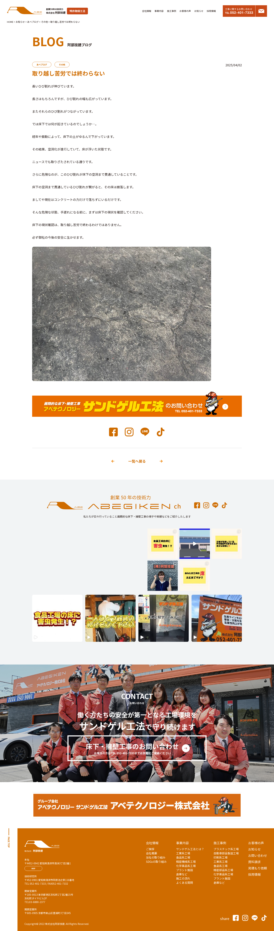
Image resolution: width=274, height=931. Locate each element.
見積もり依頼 (257, 868)
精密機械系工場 (186, 861)
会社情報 (146, 11)
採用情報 (211, 11)
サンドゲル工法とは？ (190, 849)
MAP (33, 868)
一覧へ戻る (137, 461)
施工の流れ (183, 878)
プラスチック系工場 (226, 849)
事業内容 (159, 11)
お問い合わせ (257, 855)
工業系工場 (183, 853)
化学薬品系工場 (186, 866)
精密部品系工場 (223, 870)
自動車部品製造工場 (226, 853)
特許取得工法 (77, 11)
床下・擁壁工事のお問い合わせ (132, 748)
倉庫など (181, 874)
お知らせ (198, 11)
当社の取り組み (155, 857)
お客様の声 (185, 11)
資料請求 (254, 861)
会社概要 (151, 853)
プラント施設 (184, 870)
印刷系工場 (221, 857)
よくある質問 (184, 882)
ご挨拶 (150, 849)
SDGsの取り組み (156, 861)
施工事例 (171, 11)
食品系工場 (183, 857)
